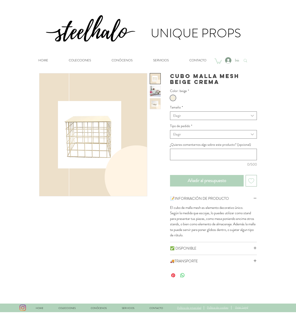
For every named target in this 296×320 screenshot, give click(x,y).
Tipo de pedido (181, 126)
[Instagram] (23, 308)
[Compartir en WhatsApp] (182, 275)
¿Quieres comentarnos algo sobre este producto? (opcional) (210, 145)
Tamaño (176, 107)
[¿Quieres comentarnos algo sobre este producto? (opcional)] (213, 154)
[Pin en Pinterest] (173, 275)
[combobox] (213, 115)
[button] (218, 61)
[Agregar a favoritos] (251, 181)
